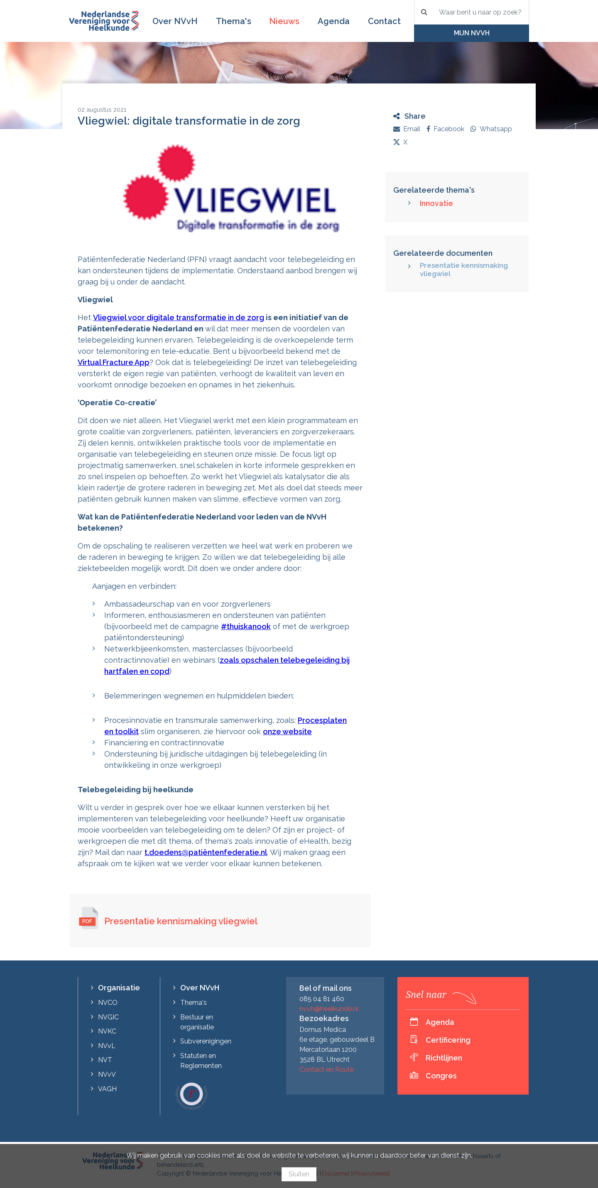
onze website (287, 731)
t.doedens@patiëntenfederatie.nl (206, 852)
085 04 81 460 (321, 999)
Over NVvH (175, 21)
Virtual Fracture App (114, 362)
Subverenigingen (205, 1041)
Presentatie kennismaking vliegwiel (180, 921)
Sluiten (299, 1174)
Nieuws (284, 21)
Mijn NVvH (472, 33)
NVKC (107, 1031)
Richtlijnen (444, 1057)
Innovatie (436, 203)
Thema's (233, 21)
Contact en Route (326, 1069)
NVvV (107, 1074)
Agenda (334, 21)
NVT (105, 1060)
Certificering (448, 1040)
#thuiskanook (246, 626)
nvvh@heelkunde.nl (328, 1009)
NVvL (106, 1046)
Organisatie (119, 987)
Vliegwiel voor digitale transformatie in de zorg (178, 317)
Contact (384, 21)
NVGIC (108, 1017)
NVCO (108, 1003)
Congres (441, 1075)
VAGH (107, 1089)
